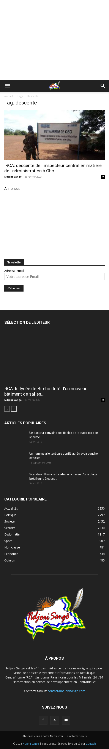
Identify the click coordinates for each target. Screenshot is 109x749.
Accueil (8, 96)
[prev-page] (7, 409)
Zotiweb (91, 744)
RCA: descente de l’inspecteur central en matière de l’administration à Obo (53, 168)
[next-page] (14, 409)
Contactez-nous (77, 736)
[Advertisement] (54, 7)
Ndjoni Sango (13, 176)
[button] (7, 86)
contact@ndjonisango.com (66, 691)
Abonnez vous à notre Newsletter (42, 736)
